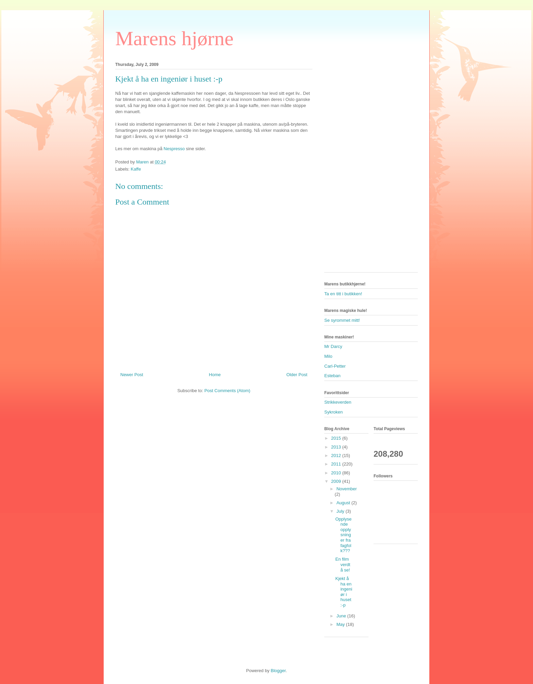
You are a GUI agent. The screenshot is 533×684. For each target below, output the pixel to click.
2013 (336, 447)
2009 (336, 481)
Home (215, 374)
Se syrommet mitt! (342, 320)
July (341, 511)
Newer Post (131, 374)
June (342, 615)
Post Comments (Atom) (227, 390)
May (341, 624)
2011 (336, 464)
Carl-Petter (335, 366)
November (347, 488)
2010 (336, 472)
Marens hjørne (174, 38)
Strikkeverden (337, 402)
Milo (328, 356)
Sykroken (333, 412)
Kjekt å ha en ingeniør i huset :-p (343, 592)
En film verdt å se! (342, 564)
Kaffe (136, 169)
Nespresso (174, 148)
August (344, 502)
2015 (336, 438)
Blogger (278, 670)
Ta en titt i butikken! (343, 293)
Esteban (332, 375)
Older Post (297, 374)
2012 (336, 455)
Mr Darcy (333, 346)
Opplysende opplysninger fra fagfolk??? (343, 535)
